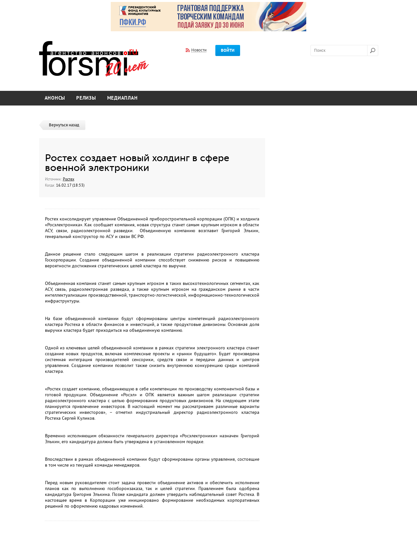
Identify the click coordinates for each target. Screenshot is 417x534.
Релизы (86, 98)
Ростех (68, 179)
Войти (228, 50)
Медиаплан (122, 98)
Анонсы (55, 98)
